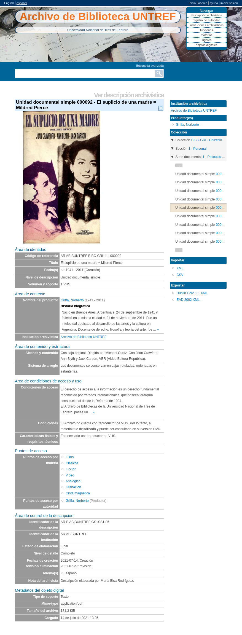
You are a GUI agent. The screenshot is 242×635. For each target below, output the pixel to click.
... (179, 165)
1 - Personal (198, 149)
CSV (179, 275)
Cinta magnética (78, 493)
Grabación (73, 487)
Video (70, 475)
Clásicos (72, 463)
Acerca (202, 3)
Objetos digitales (206, 45)
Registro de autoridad (206, 20)
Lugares (206, 40)
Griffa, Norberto (72, 300)
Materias (206, 35)
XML (179, 268)
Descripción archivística (206, 15)
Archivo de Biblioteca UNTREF (83, 337)
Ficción (71, 469)
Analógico (73, 481)
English (9, 3)
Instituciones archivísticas (207, 25)
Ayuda (214, 3)
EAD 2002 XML (188, 300)
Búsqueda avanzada (150, 65)
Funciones (206, 30)
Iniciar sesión (229, 3)
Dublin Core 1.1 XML (192, 293)
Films (70, 457)
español (22, 3)
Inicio (192, 3)
